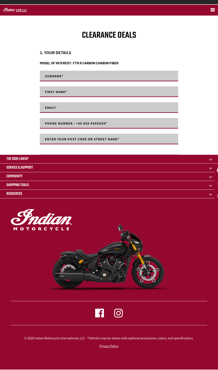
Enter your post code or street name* (82, 139)
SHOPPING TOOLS (17, 185)
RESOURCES (14, 194)
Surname (54, 76)
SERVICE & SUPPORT (19, 168)
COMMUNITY (14, 176)
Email (51, 107)
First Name (56, 91)
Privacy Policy (109, 346)
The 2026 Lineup (17, 159)
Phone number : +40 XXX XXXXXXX (76, 123)
